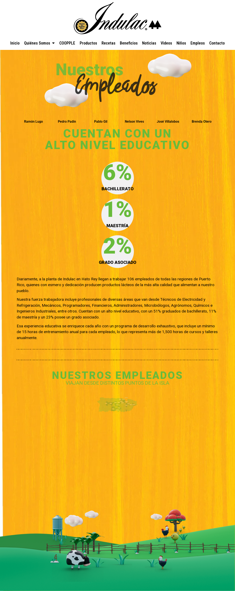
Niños (181, 43)
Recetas (108, 43)
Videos (166, 43)
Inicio (15, 43)
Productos (88, 43)
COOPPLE (67, 43)
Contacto (217, 43)
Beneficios (129, 43)
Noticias (149, 43)
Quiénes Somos (39, 43)
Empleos (198, 43)
